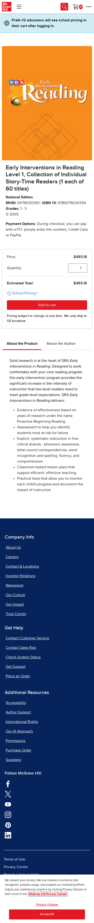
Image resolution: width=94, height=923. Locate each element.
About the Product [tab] (22, 343)
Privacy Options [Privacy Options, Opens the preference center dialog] (47, 904)
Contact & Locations (22, 566)
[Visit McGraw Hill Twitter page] (8, 794)
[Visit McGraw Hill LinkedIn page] (8, 835)
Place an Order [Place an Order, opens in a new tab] (18, 676)
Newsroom (15, 585)
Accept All (47, 914)
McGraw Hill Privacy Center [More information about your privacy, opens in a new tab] (48, 894)
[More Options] (88, 6)
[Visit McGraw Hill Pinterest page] (8, 825)
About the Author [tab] (61, 343)
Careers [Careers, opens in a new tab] (12, 557)
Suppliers (13, 760)
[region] (47, 899)
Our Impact (15, 604)
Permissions (15, 741)
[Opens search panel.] (64, 6)
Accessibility (16, 703)
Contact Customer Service (27, 638)
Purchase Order (18, 750)
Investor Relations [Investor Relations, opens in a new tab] (20, 576)
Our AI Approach (19, 731)
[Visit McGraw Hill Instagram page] (8, 814)
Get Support (16, 667)
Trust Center (16, 614)
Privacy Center (16, 867)
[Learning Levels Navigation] (19, 6)
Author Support (18, 712)
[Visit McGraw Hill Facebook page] (8, 783)
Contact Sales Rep (21, 648)
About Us (13, 547)
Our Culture (15, 595)
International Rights (22, 722)
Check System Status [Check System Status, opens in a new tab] (23, 657)
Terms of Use (14, 859)
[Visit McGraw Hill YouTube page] (8, 804)
